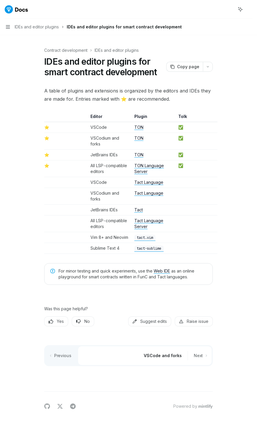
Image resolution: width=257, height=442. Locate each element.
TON (138, 127)
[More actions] (249, 9)
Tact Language (148, 182)
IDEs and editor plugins (117, 50)
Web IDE (162, 270)
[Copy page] (184, 67)
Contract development (66, 50)
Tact (138, 209)
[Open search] (229, 9)
